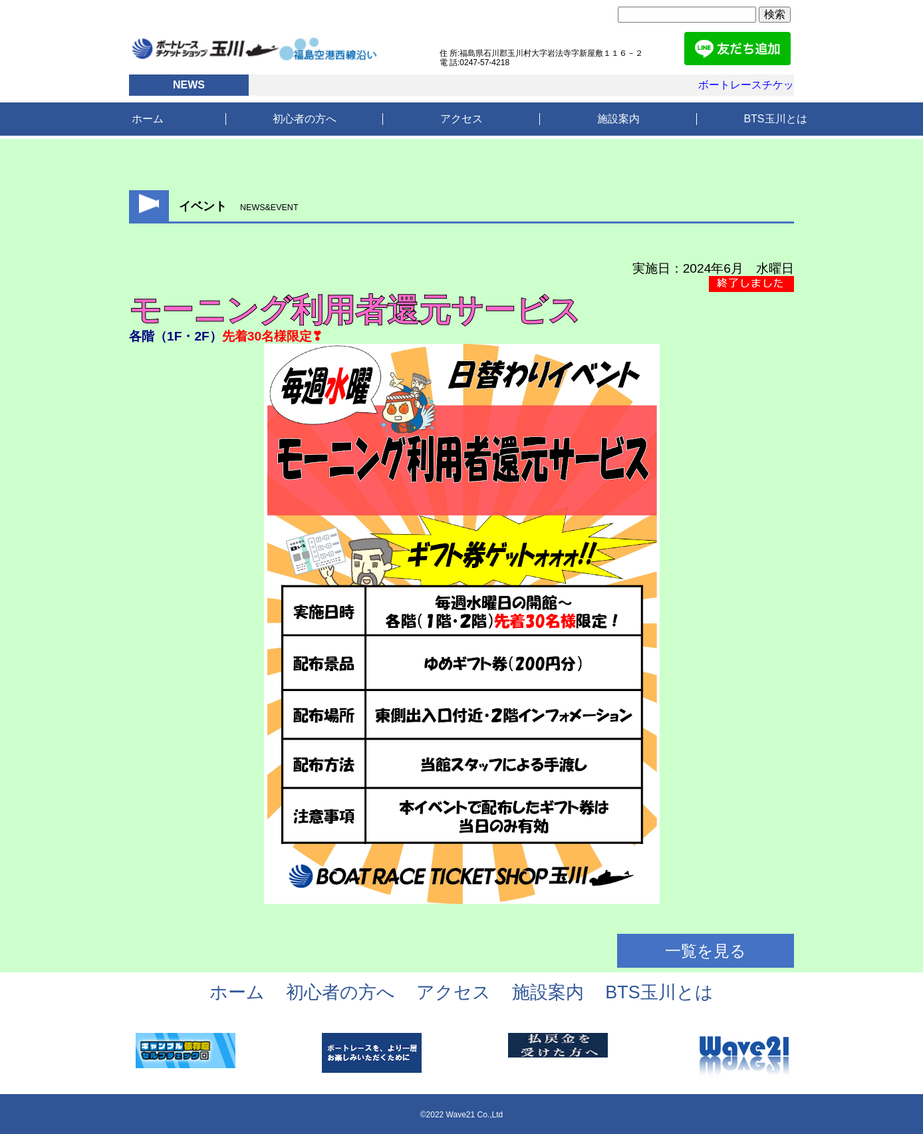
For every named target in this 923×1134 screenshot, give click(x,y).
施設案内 (618, 118)
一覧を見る (705, 951)
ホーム (148, 118)
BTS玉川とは (775, 118)
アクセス (461, 118)
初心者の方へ (304, 118)
